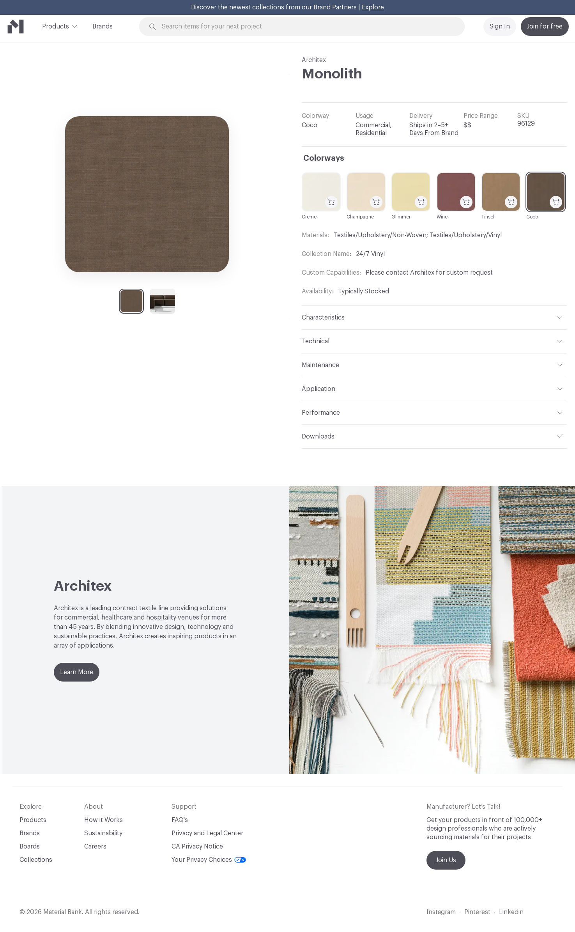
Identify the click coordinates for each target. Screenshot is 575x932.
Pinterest (477, 912)
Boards (29, 846)
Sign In (500, 26)
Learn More (76, 672)
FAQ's (180, 820)
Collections (35, 860)
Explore (373, 7)
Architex (314, 60)
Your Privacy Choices (209, 860)
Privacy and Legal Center (207, 833)
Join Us (446, 860)
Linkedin (511, 912)
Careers (95, 846)
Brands (102, 26)
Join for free (545, 26)
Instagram (441, 912)
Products (55, 26)
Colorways (323, 158)
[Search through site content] (306, 26)
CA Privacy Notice (197, 846)
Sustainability (103, 833)
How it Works (103, 820)
